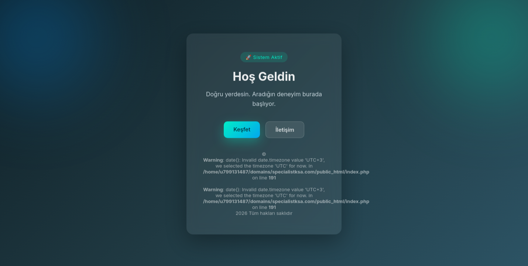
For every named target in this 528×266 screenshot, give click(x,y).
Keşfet (241, 130)
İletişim (284, 130)
